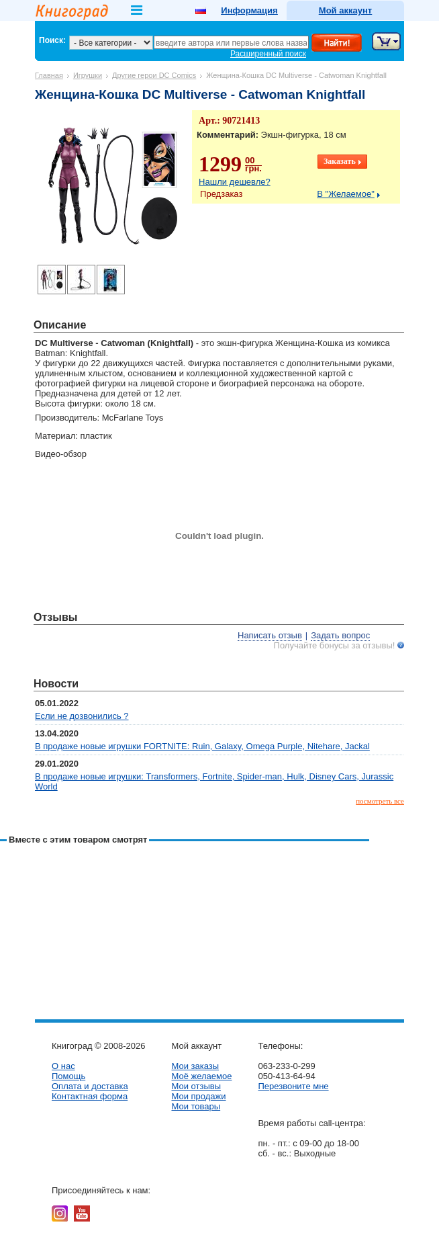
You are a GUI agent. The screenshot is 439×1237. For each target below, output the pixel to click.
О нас (63, 1066)
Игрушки (87, 75)
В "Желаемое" (346, 194)
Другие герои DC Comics (154, 75)
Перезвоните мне (293, 1086)
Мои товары (195, 1106)
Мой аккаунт (345, 10)
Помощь (68, 1076)
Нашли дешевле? (235, 182)
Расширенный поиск (268, 53)
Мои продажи (198, 1096)
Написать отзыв (270, 635)
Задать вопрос (340, 635)
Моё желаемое (201, 1076)
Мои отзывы (196, 1086)
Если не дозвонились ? (82, 716)
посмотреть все (380, 801)
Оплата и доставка (90, 1086)
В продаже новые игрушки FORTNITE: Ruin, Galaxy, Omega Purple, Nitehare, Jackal (202, 746)
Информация (249, 10)
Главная (49, 75)
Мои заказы (195, 1066)
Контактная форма (90, 1096)
